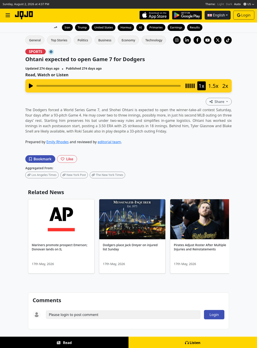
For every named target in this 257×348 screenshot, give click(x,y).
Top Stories (59, 40)
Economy (128, 40)
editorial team (109, 141)
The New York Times (107, 175)
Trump (82, 27)
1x (201, 85)
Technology (153, 40)
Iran (67, 27)
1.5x (213, 85)
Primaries (155, 27)
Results (195, 27)
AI (140, 27)
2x (225, 85)
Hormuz (125, 27)
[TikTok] (228, 40)
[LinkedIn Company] (187, 40)
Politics (82, 40)
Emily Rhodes (57, 141)
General (35, 40)
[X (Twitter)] (217, 40)
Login (244, 15)
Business (104, 40)
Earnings (176, 27)
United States (103, 27)
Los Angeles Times (42, 175)
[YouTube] (207, 40)
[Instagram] (177, 40)
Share (217, 101)
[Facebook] (197, 40)
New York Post (74, 175)
